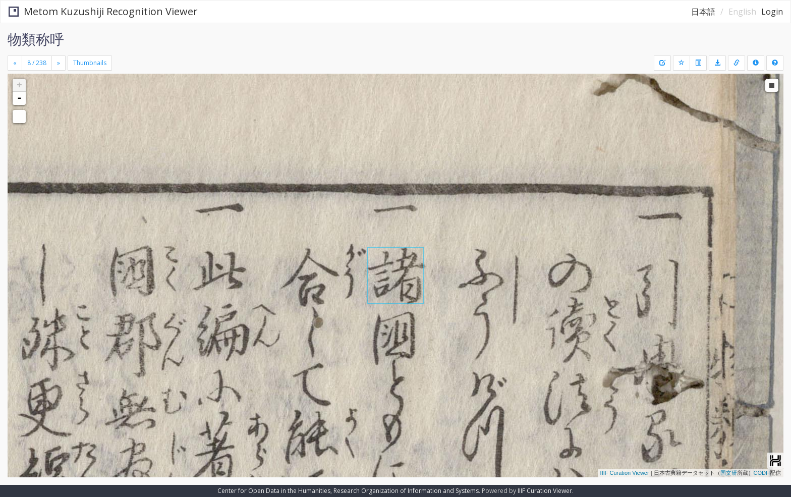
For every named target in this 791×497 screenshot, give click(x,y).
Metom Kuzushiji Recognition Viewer (103, 11)
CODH (762, 473)
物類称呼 (36, 38)
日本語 (703, 11)
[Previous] (15, 63)
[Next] (58, 63)
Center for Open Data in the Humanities (273, 490)
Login (772, 11)
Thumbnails (89, 63)
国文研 (728, 473)
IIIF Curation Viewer (624, 473)
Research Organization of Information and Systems (406, 490)
